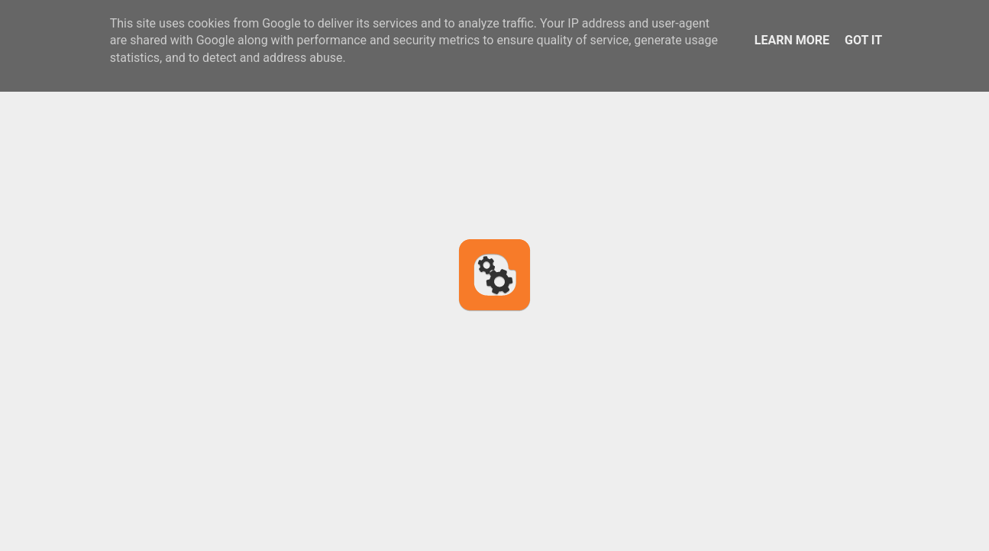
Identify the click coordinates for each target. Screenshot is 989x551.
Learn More (792, 40)
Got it (863, 40)
